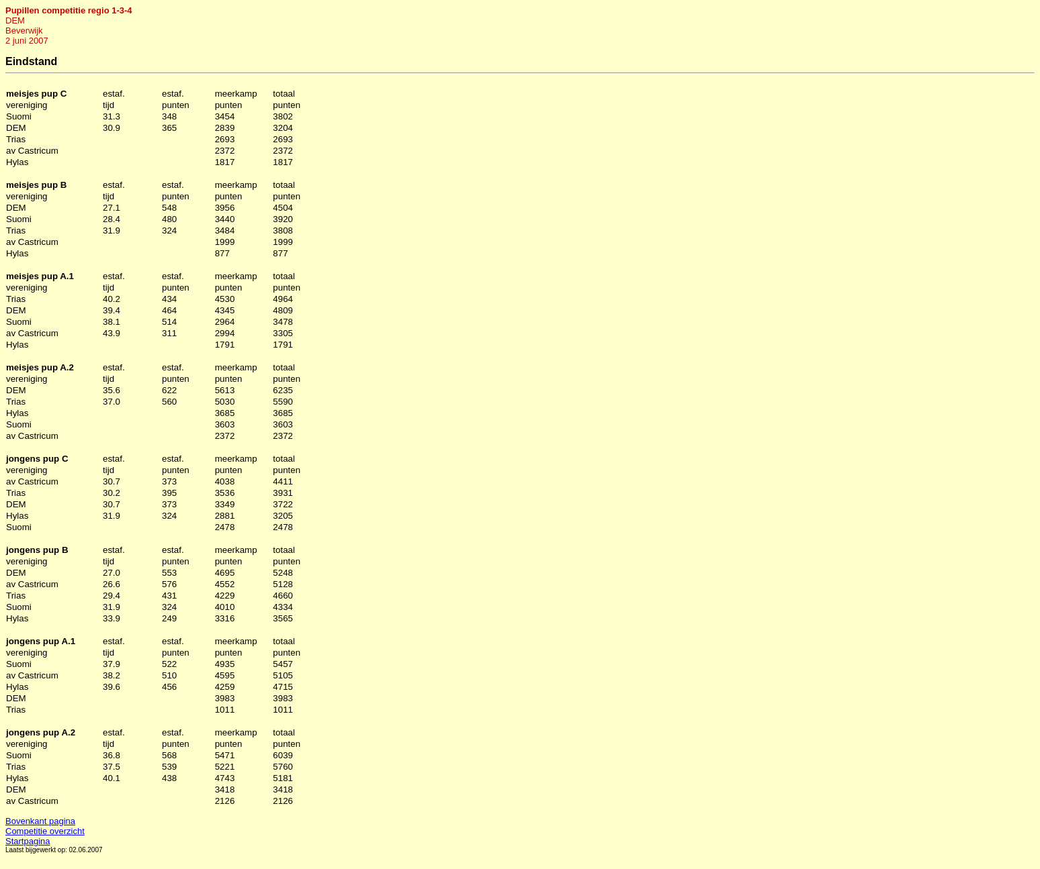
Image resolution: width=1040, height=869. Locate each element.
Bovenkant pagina (40, 821)
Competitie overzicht (45, 831)
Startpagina (27, 841)
